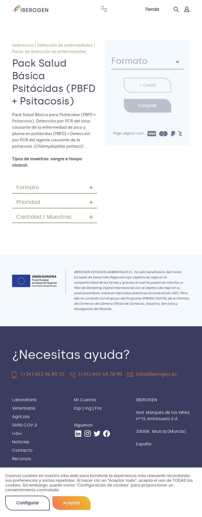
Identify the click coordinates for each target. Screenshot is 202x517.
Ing (88, 408)
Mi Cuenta (85, 399)
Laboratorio (24, 399)
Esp (77, 408)
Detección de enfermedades (65, 45)
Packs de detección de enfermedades (49, 51)
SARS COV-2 (24, 425)
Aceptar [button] (71, 502)
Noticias (20, 441)
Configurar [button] (27, 502)
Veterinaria (23, 45)
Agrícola (20, 416)
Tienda (152, 9)
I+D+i (17, 433)
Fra (98, 408)
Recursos (21, 458)
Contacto (22, 450)
